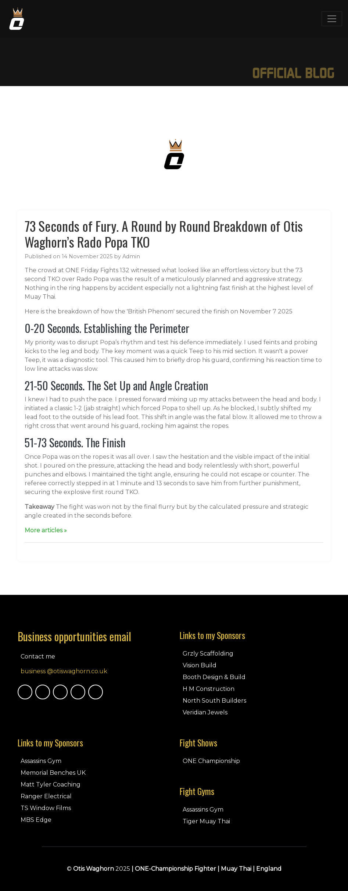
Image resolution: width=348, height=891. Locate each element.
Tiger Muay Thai (206, 821)
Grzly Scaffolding (208, 653)
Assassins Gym (41, 760)
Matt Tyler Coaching (50, 784)
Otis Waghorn (93, 868)
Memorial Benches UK (53, 772)
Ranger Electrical (46, 796)
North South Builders (214, 700)
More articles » (46, 530)
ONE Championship (211, 760)
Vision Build (199, 665)
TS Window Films (46, 808)
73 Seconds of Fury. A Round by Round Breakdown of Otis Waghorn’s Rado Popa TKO (164, 233)
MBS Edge (36, 819)
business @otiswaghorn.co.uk (64, 671)
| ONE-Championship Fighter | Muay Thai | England (206, 868)
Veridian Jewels (205, 712)
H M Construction (208, 688)
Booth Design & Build (214, 677)
